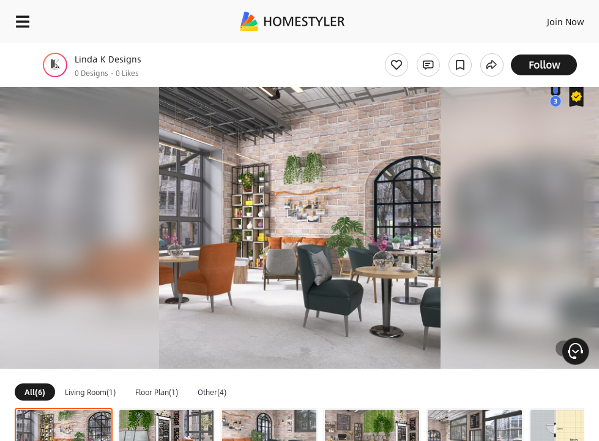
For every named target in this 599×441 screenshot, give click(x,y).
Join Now (565, 21)
